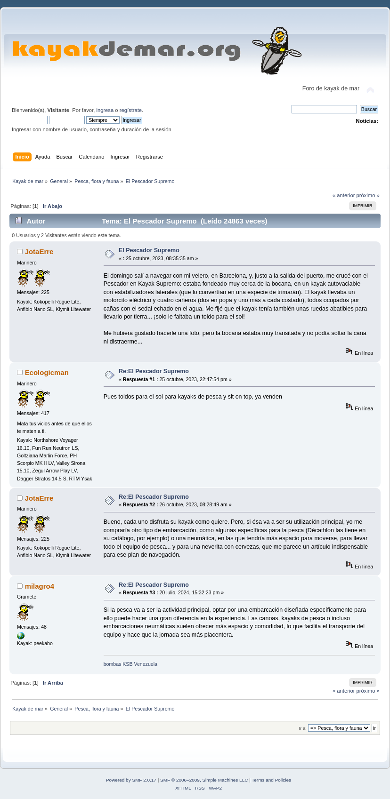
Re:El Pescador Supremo (154, 371)
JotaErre (39, 252)
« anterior (344, 195)
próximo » (368, 195)
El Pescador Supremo (149, 250)
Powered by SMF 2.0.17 (131, 780)
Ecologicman (47, 372)
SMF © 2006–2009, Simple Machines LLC (204, 780)
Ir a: (302, 728)
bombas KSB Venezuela (130, 664)
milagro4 (39, 586)
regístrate (131, 110)
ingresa (105, 110)
